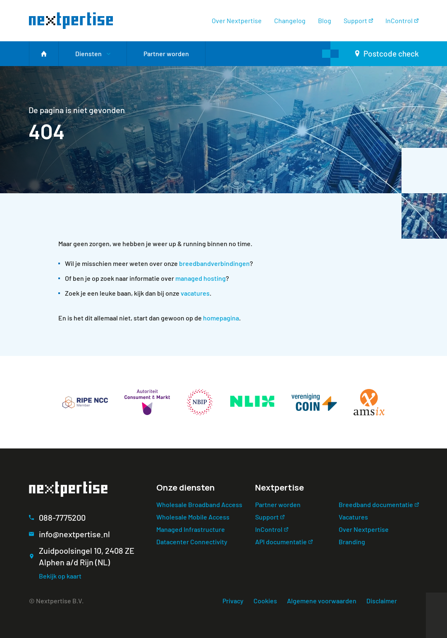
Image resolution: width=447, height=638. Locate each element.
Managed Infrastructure (190, 529)
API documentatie (281, 542)
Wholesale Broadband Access (199, 504)
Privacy (233, 601)
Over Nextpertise (237, 20)
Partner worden (278, 504)
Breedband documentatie (376, 504)
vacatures (195, 293)
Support (355, 20)
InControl (399, 20)
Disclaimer (381, 601)
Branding (352, 542)
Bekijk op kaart (60, 576)
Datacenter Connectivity (191, 542)
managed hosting (200, 278)
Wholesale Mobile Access (192, 517)
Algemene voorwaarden (321, 601)
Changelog (290, 20)
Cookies (265, 601)
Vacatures (353, 517)
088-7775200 (62, 517)
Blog (324, 20)
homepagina (221, 318)
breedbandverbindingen (214, 263)
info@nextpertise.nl (74, 534)
